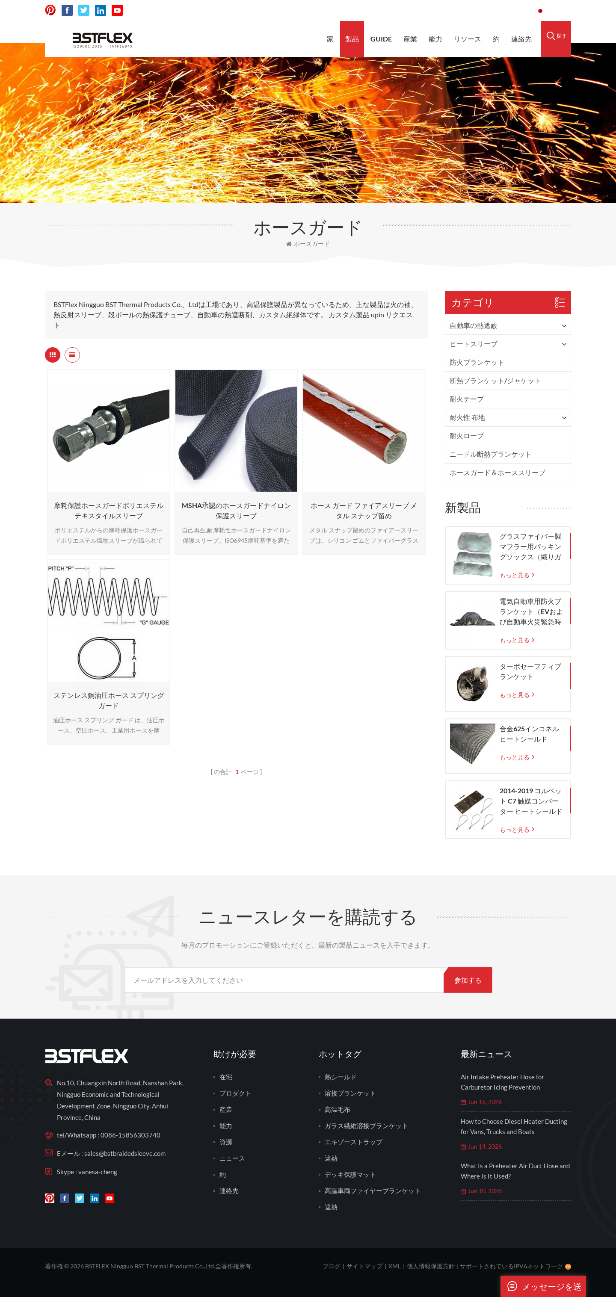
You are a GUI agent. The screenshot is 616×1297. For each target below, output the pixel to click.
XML (394, 1266)
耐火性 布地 (467, 417)
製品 (352, 39)
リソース (467, 39)
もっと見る (515, 575)
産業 (410, 39)
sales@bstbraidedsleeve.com (410, 10)
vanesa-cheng (97, 1172)
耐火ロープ (467, 435)
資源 (225, 1142)
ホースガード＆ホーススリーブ (497, 472)
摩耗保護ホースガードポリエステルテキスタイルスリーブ (108, 510)
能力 (435, 39)
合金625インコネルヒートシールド (529, 733)
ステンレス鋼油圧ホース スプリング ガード (108, 700)
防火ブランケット (477, 362)
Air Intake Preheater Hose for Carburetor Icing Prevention (502, 1082)
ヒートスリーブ (474, 344)
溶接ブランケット (350, 1093)
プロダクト (235, 1093)
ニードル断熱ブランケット (491, 454)
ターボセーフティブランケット (530, 671)
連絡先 (521, 39)
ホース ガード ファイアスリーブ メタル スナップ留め (364, 510)
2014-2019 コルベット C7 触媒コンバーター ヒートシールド (531, 800)
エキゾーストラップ (353, 1142)
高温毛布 (337, 1109)
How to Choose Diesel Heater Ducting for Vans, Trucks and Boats (514, 1126)
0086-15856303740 (496, 10)
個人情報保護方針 (431, 1266)
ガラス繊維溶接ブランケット (366, 1125)
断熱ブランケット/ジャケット (495, 380)
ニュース (232, 1158)
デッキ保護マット (350, 1174)
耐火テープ (467, 399)
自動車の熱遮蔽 (474, 325)
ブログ (332, 1266)
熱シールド (341, 1077)
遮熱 (331, 1158)
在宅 (225, 1077)
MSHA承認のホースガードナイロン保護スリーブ (236, 510)
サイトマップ (364, 1266)
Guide (381, 39)
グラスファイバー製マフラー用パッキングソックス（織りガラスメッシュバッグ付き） (530, 547)
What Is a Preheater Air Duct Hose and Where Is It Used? (515, 1171)
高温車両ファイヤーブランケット (373, 1190)
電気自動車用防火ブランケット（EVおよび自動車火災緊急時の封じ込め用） (531, 612)
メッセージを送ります (541, 1286)
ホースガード (308, 243)
